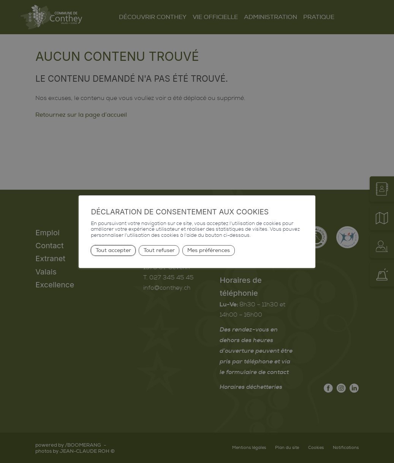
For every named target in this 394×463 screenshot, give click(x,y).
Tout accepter (113, 250)
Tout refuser (159, 250)
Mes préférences (208, 250)
